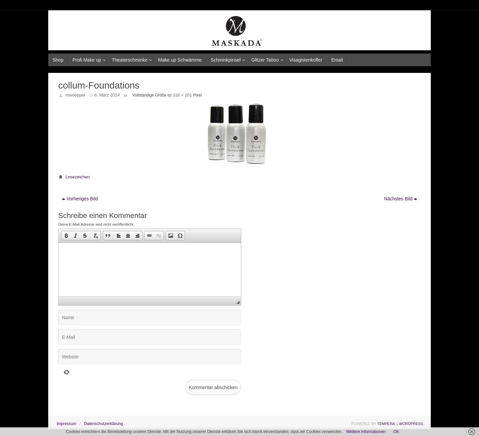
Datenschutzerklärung (103, 423)
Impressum (66, 423)
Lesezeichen (78, 176)
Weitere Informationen (366, 431)
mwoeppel (75, 95)
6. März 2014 (107, 95)
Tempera (386, 424)
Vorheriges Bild (80, 198)
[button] (66, 235)
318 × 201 (182, 95)
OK (396, 431)
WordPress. (411, 424)
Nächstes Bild (400, 198)
